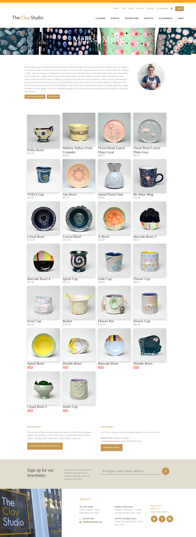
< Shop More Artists (35, 96)
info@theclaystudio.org (90, 522)
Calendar (163, 8)
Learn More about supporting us (45, 446)
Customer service (111, 447)
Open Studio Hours (158, 512)
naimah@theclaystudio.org (112, 441)
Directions (155, 506)
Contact (150, 8)
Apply (131, 8)
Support (140, 8)
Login (179, 8)
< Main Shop (53, 96)
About (116, 8)
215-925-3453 (86, 518)
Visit (124, 8)
